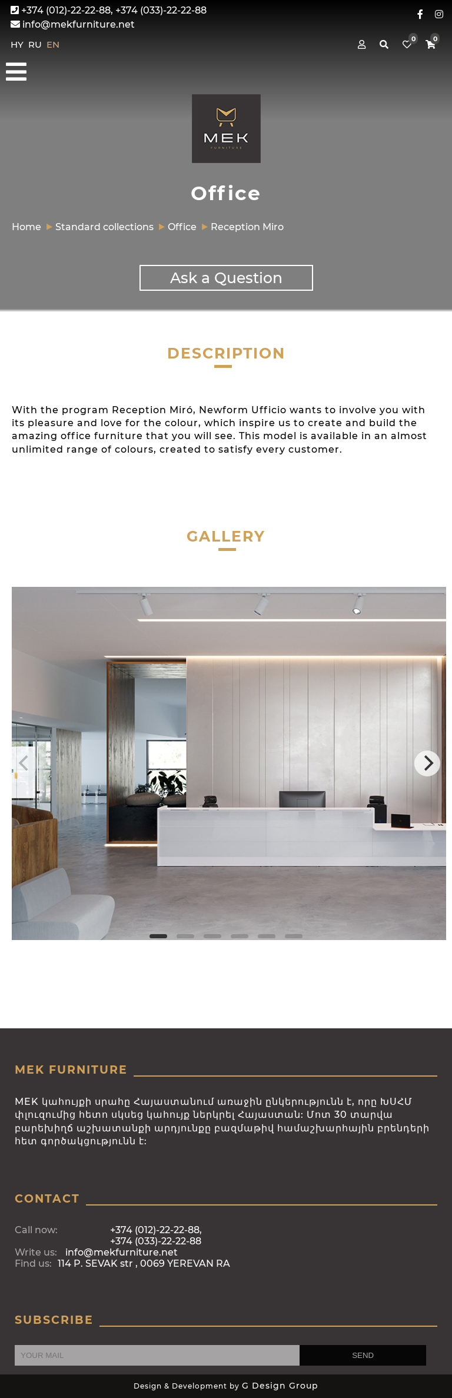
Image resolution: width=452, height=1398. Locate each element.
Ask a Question (226, 278)
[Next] (427, 763)
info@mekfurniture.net (73, 24)
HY (18, 44)
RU (36, 44)
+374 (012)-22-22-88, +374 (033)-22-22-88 (109, 10)
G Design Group (280, 1385)
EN (52, 44)
